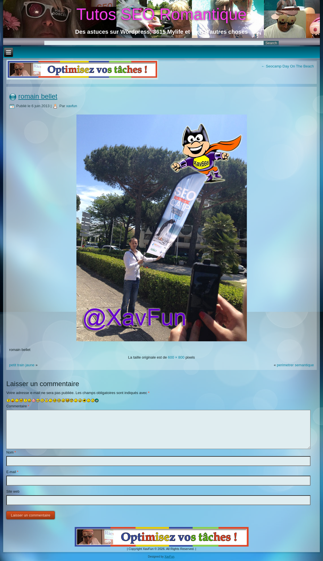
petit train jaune (21, 365)
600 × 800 (176, 357)
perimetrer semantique (295, 365)
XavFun (169, 556)
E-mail (12, 472)
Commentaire (17, 406)
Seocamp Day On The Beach (287, 66)
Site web (12, 492)
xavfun (71, 106)
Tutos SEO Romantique (161, 14)
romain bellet (37, 96)
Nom (11, 452)
